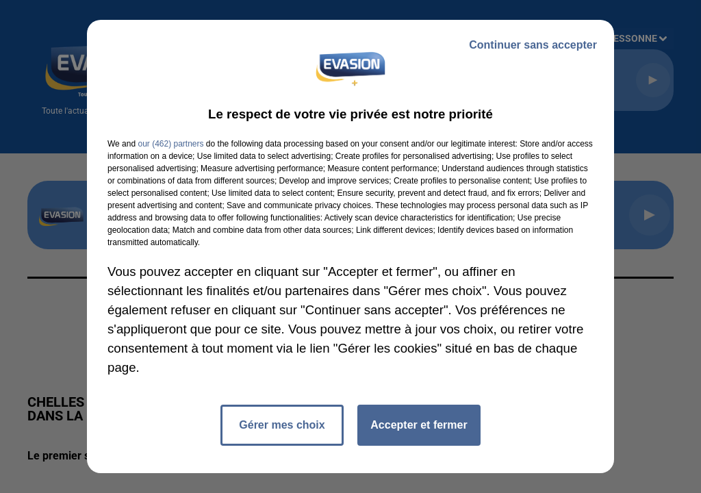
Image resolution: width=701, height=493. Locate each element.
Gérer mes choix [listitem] (281, 425)
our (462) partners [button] (170, 144)
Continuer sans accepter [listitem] (533, 45)
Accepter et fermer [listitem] (418, 425)
